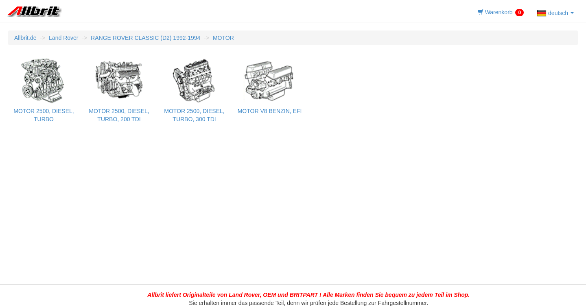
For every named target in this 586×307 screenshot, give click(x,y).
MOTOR (223, 38)
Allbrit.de (25, 38)
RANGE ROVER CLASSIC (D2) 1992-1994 (145, 38)
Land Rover (63, 38)
